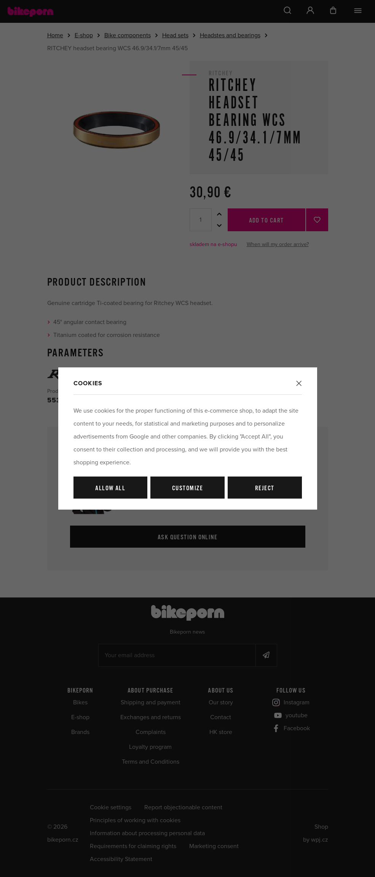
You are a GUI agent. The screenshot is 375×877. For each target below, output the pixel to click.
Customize (187, 489)
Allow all (110, 489)
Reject (264, 489)
